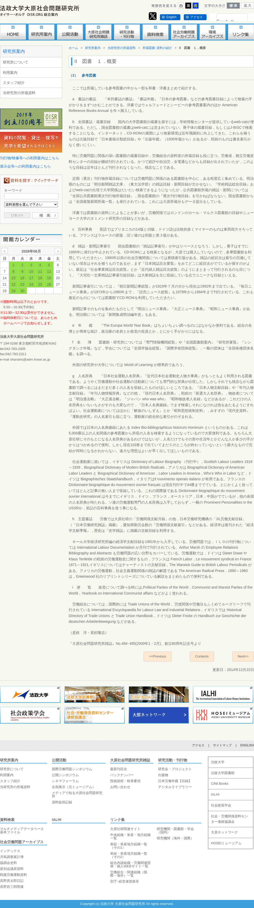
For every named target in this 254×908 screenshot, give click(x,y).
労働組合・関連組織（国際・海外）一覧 (128, 873)
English (171, 17)
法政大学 (217, 762)
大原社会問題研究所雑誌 (130, 760)
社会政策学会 (221, 805)
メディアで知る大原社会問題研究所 (77, 794)
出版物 (163, 775)
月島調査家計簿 (12, 857)
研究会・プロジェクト (175, 769)
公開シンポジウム (65, 775)
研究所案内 (14, 51)
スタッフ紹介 (14, 83)
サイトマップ (222, 745)
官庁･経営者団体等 (124, 881)
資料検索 (7, 820)
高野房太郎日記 (12, 881)
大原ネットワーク (224, 832)
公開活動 (59, 760)
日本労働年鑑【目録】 (175, 781)
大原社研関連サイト (125, 829)
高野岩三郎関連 (12, 887)
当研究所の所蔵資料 (19, 93)
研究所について (15, 62)
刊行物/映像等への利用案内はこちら (29, 158)
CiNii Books (219, 783)
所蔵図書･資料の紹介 (157, 48)
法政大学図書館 (223, 773)
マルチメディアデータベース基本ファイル (22, 830)
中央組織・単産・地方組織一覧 (130, 836)
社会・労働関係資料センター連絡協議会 (229, 819)
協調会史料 (8, 863)
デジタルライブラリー (175, 787)
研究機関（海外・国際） (175, 838)
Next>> (243, 656)
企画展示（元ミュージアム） (74, 787)
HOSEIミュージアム (226, 843)
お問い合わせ (120, 787)
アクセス (196, 17)
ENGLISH (247, 745)
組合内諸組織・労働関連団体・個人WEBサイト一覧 (130, 864)
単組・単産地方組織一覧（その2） (128, 855)
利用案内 (10, 72)
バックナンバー (122, 775)
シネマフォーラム (65, 781)
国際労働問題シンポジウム (72, 769)
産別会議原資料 (12, 869)
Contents (202, 656)
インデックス (10, 851)
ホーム (73, 48)
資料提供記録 (62, 802)
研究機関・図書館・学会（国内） (175, 830)
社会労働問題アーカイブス (22, 842)
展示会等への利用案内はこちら (25, 166)
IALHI (56, 820)
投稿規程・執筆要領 (125, 781)
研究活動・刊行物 (172, 760)
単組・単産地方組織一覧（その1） (128, 845)
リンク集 (117, 820)
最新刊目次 (118, 769)
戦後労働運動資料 (13, 875)
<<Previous (157, 656)
